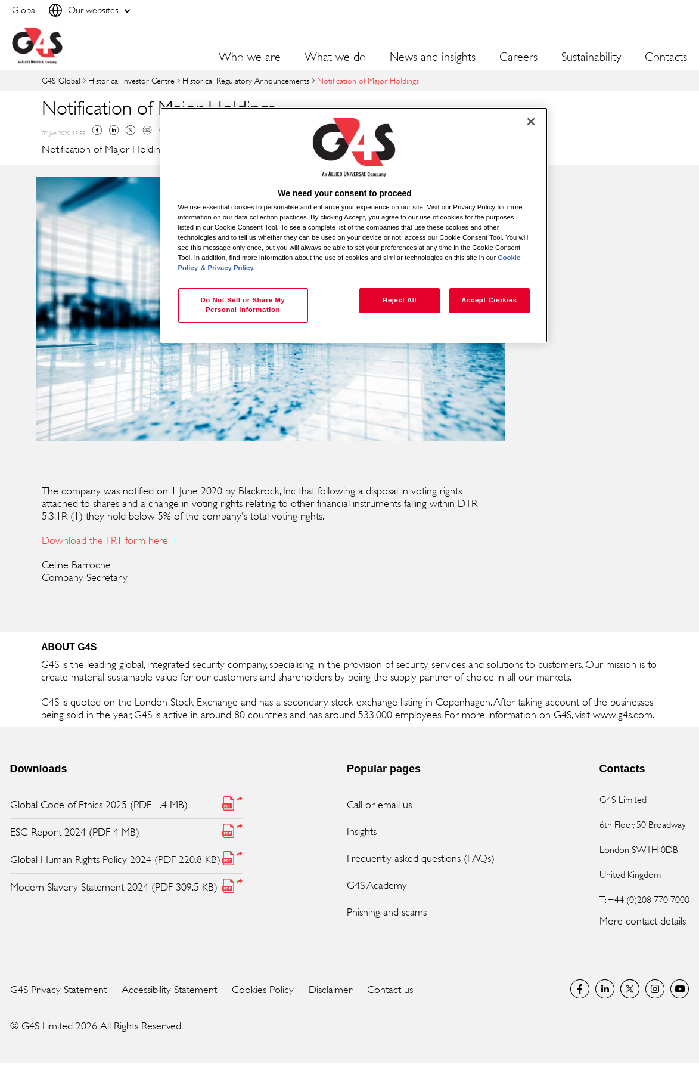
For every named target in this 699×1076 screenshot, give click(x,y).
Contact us (390, 989)
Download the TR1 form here (105, 540)
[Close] (531, 122)
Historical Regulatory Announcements (245, 80)
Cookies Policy (263, 989)
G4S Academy (377, 885)
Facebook (97, 130)
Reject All (400, 300)
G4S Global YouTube (679, 988)
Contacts (666, 57)
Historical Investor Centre (131, 80)
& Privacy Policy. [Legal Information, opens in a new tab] (228, 267)
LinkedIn (604, 988)
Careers (518, 57)
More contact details (642, 921)
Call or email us (379, 805)
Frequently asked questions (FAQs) (421, 858)
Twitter (130, 130)
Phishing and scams (387, 912)
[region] (354, 225)
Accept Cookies (489, 300)
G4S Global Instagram (654, 988)
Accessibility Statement (169, 989)
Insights (362, 831)
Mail (147, 130)
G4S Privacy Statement (58, 989)
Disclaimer (330, 989)
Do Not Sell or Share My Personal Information (242, 304)
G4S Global (61, 80)
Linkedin (114, 130)
